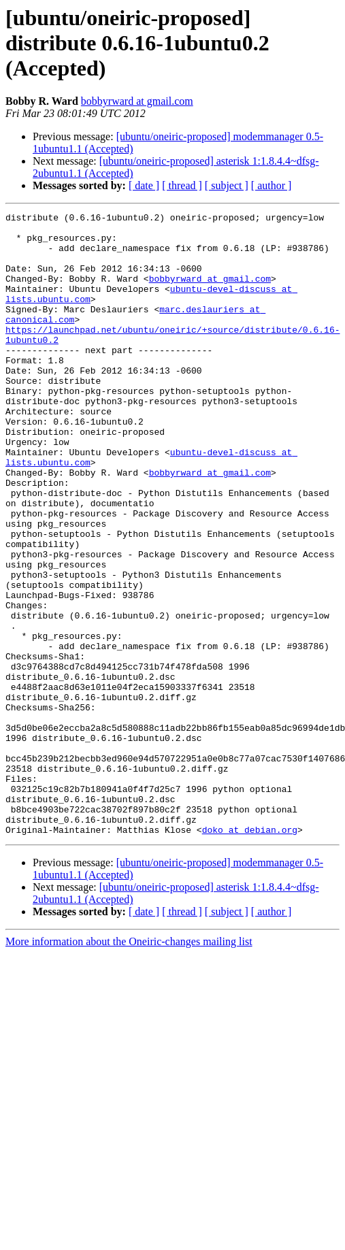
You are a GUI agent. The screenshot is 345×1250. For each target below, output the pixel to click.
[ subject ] (226, 185)
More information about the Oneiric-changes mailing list (128, 1066)
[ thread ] (182, 185)
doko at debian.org (249, 954)
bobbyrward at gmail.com (137, 101)
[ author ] (271, 185)
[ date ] (144, 185)
